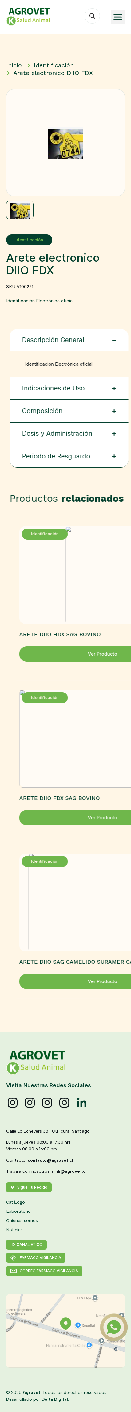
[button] (118, 17)
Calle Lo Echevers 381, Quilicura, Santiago (48, 1131)
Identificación (27, 239)
